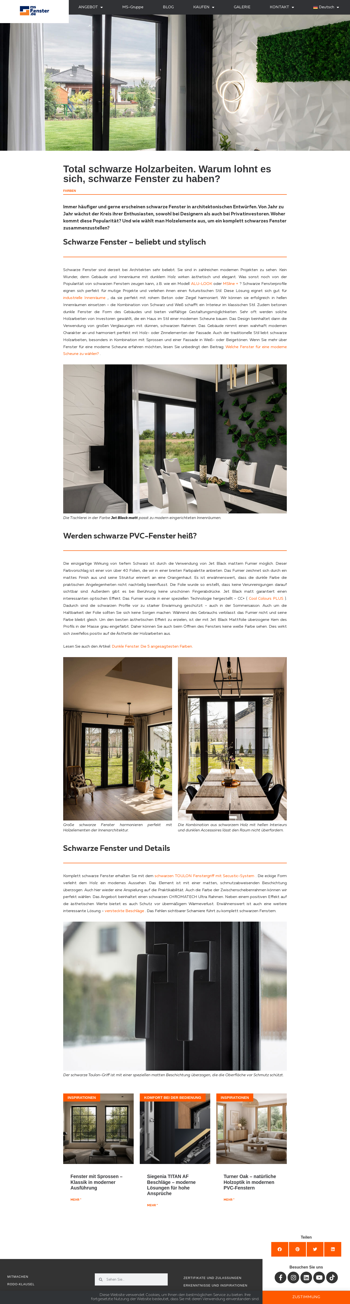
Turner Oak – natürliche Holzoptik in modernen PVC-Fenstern (250, 1182)
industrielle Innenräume (84, 298)
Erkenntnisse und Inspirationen (215, 1285)
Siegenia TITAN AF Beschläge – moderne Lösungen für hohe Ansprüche (171, 1185)
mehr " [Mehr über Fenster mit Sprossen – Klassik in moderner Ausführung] (75, 1199)
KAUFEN (203, 7)
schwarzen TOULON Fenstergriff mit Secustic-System (204, 876)
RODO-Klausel (21, 1284)
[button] (279, 1249)
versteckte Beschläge (124, 911)
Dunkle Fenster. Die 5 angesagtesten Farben (152, 647)
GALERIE (242, 7)
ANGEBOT (91, 7)
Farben (69, 191)
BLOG (168, 7)
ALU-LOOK (201, 284)
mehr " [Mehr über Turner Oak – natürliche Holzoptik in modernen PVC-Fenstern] (229, 1199)
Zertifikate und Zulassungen (212, 1278)
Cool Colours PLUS (266, 599)
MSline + (230, 284)
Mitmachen (17, 1276)
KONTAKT (282, 7)
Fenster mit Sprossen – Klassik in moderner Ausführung (96, 1182)
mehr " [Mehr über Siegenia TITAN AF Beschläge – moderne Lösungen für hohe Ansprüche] (152, 1205)
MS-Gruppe (132, 7)
